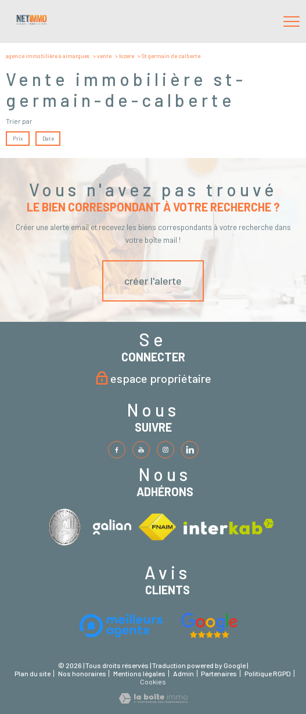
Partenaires (219, 673)
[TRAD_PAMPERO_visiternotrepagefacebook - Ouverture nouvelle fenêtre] (116, 449)
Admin (183, 673)
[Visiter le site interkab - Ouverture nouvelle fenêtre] (66, 526)
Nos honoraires (82, 673)
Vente (104, 55)
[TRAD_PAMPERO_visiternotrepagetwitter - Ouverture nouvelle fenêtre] (141, 449)
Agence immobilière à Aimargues (47, 55)
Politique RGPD (267, 673)
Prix (18, 138)
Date (47, 138)
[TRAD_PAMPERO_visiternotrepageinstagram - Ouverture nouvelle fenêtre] (165, 449)
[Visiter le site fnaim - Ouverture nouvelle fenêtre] (157, 527)
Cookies (153, 682)
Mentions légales (139, 673)
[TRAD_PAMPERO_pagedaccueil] (31, 23)
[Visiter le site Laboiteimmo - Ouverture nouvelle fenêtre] (153, 701)
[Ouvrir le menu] (291, 21)
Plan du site (33, 673)
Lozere (126, 55)
